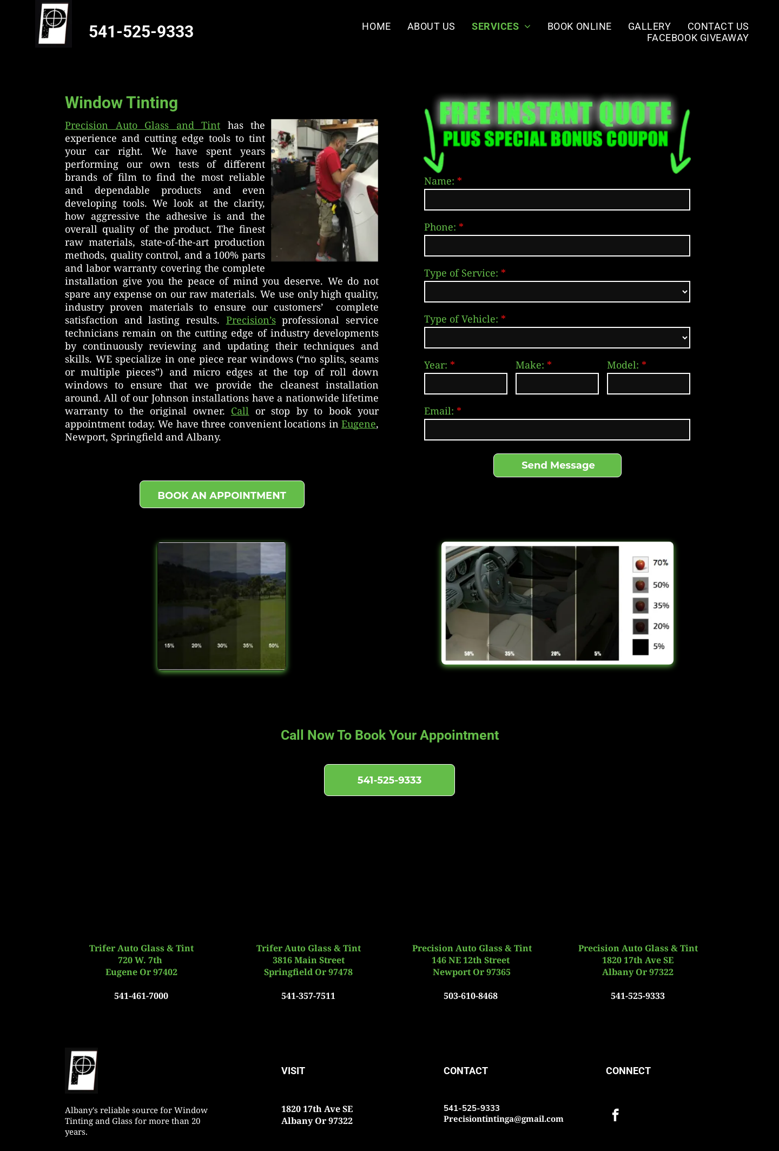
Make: (530, 364)
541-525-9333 (141, 31)
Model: (623, 364)
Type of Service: (461, 272)
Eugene (358, 423)
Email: (439, 410)
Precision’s (251, 319)
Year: (435, 364)
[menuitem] (376, 26)
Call (240, 410)
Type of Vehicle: (461, 318)
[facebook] (615, 1116)
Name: (439, 180)
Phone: (440, 226)
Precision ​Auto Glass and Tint (142, 125)
